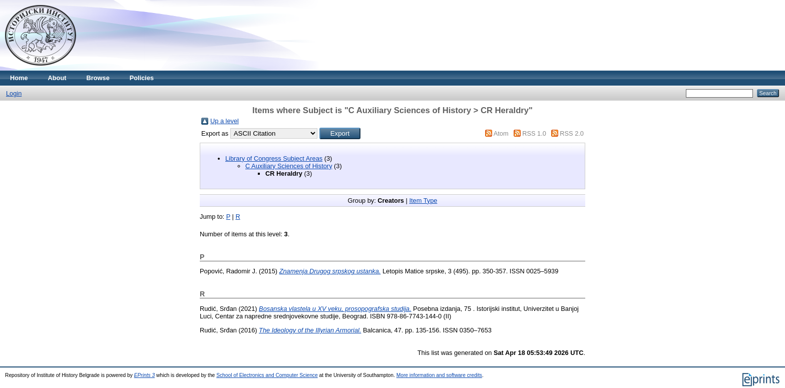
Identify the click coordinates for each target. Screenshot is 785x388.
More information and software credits (439, 375)
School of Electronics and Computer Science (267, 375)
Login (14, 93)
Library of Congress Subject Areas (273, 158)
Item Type (423, 200)
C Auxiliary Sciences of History (288, 166)
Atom (501, 133)
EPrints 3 (144, 375)
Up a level (224, 121)
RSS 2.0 (572, 133)
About (57, 78)
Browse (98, 78)
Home (19, 78)
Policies (142, 78)
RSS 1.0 (534, 133)
